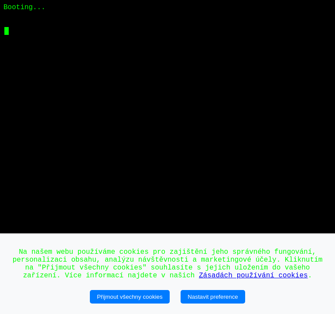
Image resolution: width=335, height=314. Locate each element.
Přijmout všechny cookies (129, 297)
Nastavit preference (213, 297)
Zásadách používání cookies (253, 276)
